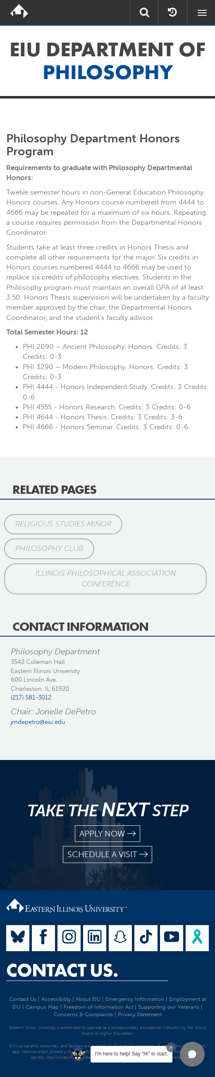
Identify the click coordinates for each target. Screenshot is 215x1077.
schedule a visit (107, 854)
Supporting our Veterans (168, 1007)
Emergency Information (134, 999)
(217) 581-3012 (31, 697)
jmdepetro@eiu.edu (38, 722)
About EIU (88, 999)
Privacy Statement (140, 1014)
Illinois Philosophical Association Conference (106, 579)
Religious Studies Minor (63, 524)
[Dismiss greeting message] (171, 1047)
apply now (107, 834)
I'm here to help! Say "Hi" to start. (131, 1054)
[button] (192, 1054)
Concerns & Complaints (83, 1014)
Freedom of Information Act (98, 1007)
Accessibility (56, 999)
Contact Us (22, 999)
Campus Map (42, 1007)
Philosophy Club (49, 548)
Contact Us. (62, 970)
